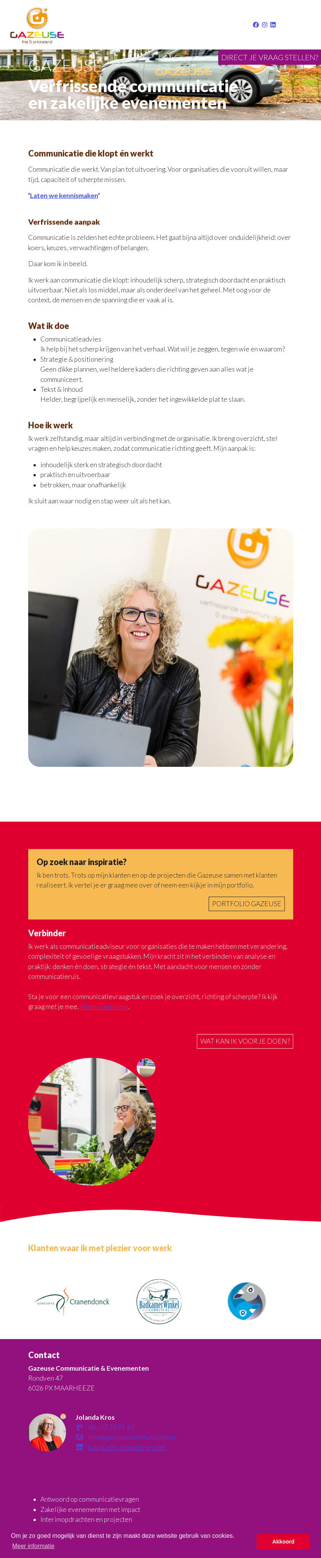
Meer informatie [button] (33, 1546)
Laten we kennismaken (64, 196)
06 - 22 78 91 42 (104, 1427)
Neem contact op (104, 1006)
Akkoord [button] (283, 1542)
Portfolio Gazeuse (246, 904)
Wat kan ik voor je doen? (245, 1041)
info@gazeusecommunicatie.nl (125, 1437)
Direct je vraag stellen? (269, 57)
